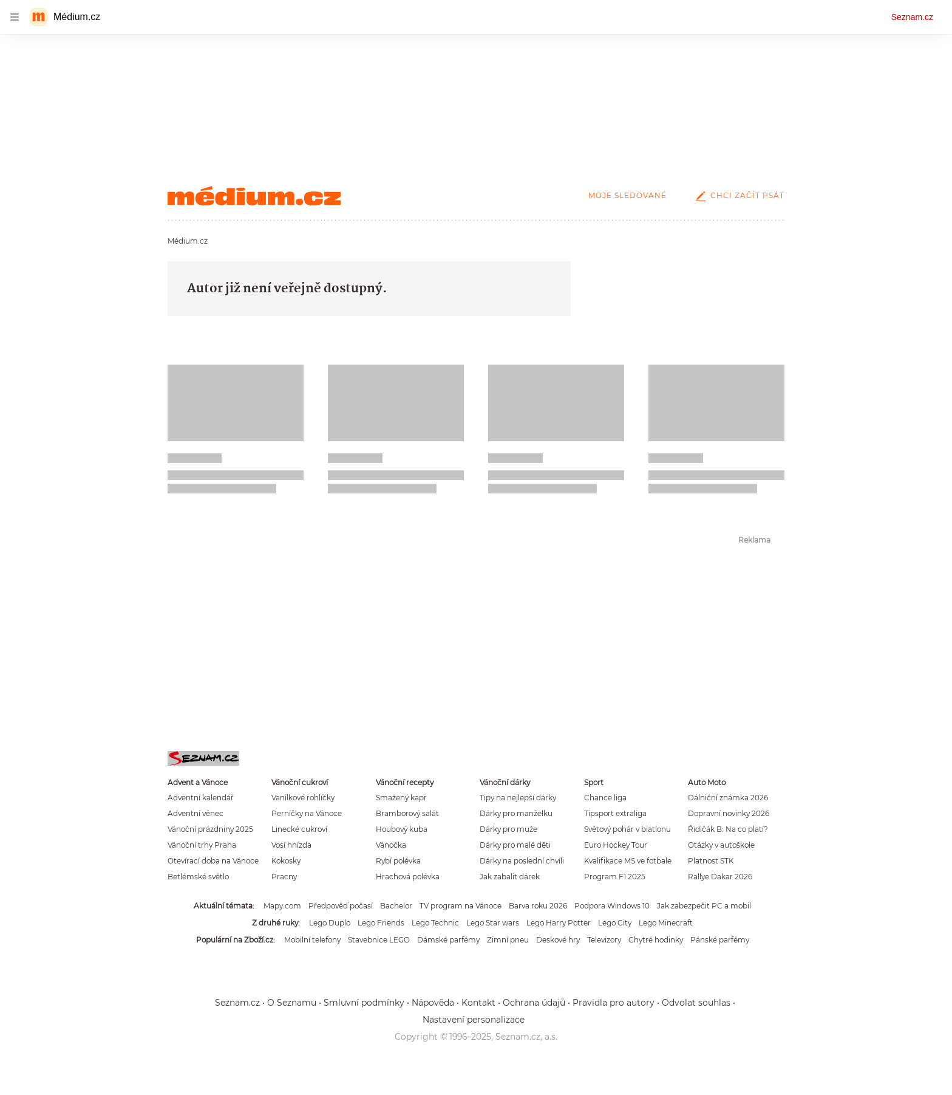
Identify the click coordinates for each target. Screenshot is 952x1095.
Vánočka (391, 845)
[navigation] (14, 17)
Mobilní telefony (312, 939)
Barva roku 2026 (538, 905)
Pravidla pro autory (613, 1002)
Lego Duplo (329, 922)
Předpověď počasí (340, 905)
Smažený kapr (401, 797)
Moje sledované (627, 195)
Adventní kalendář (201, 797)
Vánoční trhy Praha (202, 845)
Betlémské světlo (198, 876)
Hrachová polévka (408, 876)
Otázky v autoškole (721, 845)
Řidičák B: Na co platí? (728, 829)
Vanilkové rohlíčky (303, 797)
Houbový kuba (401, 829)
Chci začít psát (737, 195)
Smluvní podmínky (364, 1002)
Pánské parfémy (719, 939)
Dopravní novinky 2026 (728, 813)
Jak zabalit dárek (510, 876)
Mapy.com (282, 905)
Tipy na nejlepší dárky (518, 797)
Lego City (614, 922)
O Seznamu (291, 1002)
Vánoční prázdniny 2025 (210, 829)
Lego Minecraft (666, 922)
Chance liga (605, 797)
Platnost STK (710, 860)
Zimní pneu (508, 939)
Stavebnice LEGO (379, 939)
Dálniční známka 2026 (728, 797)
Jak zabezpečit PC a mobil (704, 905)
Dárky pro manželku (516, 813)
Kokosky (286, 860)
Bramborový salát (407, 813)
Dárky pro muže (508, 829)
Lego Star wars (492, 922)
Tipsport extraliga (615, 813)
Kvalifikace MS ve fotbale (628, 860)
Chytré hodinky (655, 939)
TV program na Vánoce (460, 905)
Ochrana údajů (534, 1002)
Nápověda (433, 1002)
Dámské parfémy (448, 939)
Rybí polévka (398, 860)
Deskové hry (558, 939)
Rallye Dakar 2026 (720, 876)
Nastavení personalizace (474, 1019)
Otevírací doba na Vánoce (213, 860)
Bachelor (396, 905)
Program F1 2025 (614, 876)
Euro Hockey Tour (615, 845)
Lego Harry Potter (558, 922)
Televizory (604, 939)
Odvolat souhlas (696, 1002)
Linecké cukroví (299, 829)
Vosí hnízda (291, 845)
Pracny (284, 876)
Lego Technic (435, 922)
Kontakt (478, 1002)
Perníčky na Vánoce (306, 813)
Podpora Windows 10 (612, 905)
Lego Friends (381, 922)
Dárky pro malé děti (515, 845)
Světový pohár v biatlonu (627, 829)
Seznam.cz (912, 17)
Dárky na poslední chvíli (522, 860)
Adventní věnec (195, 813)
